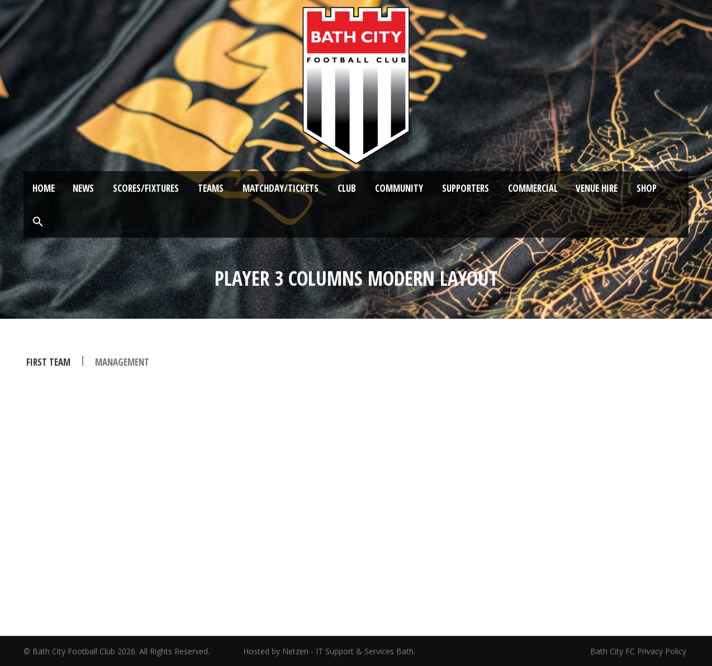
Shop (647, 188)
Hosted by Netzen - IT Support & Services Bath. (329, 651)
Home (43, 188)
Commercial (533, 188)
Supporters (465, 188)
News (83, 188)
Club (347, 188)
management (122, 362)
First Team (48, 362)
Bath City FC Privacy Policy (639, 651)
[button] (38, 222)
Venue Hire (597, 188)
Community (399, 188)
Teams (211, 188)
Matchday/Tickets (281, 188)
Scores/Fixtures (146, 188)
